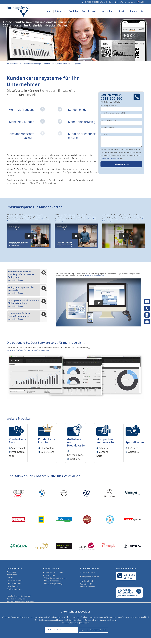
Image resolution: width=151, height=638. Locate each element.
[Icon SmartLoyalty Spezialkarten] (134, 430)
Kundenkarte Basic (17, 440)
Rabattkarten (12, 574)
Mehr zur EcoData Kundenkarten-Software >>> (28, 350)
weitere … (133, 451)
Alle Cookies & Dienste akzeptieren (61, 630)
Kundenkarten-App (14, 580)
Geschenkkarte (75, 454)
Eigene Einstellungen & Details (93, 630)
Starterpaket (18, 448)
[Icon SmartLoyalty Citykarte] (104, 430)
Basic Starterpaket (14, 63)
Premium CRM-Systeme (52, 63)
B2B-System (47, 451)
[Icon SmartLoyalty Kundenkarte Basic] (17, 430)
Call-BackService (126, 576)
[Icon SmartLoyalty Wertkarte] (75, 430)
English (140, 2)
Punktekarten (12, 586)
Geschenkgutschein (14, 589)
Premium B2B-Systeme (72, 63)
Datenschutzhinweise (70, 623)
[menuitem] (48, 11)
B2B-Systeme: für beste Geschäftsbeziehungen (19, 314)
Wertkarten (11, 572)
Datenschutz (105, 620)
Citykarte (104, 448)
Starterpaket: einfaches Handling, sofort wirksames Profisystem (21, 274)
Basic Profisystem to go (32, 63)
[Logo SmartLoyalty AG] (34, 11)
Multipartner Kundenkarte (105, 440)
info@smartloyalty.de (90, 576)
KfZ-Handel (134, 448)
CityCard (10, 577)
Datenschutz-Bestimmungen (110, 158)
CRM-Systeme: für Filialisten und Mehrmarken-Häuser (23, 301)
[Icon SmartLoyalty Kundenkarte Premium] (46, 430)
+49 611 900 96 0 (88, 572)
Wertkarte (75, 458)
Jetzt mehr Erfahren (15, 280)
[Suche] (141, 11)
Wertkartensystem (14, 583)
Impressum (84, 623)
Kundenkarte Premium (46, 440)
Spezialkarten (135, 440)
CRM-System (48, 448)
